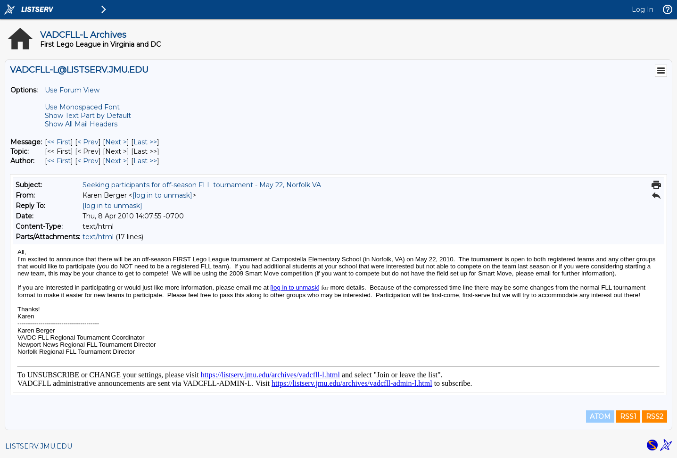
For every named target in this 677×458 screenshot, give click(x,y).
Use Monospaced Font (82, 107)
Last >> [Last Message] (145, 142)
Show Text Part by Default (88, 115)
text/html (98, 237)
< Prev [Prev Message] (88, 142)
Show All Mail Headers (81, 124)
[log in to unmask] (162, 195)
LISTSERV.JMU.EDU (38, 446)
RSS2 (654, 416)
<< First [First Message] (59, 142)
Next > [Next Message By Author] (116, 161)
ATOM (600, 416)
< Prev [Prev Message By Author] (88, 161)
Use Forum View (72, 90)
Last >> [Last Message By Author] (145, 161)
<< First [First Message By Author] (59, 161)
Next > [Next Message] (116, 142)
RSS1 (628, 416)
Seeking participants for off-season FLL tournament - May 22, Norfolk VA (202, 185)
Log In (642, 9)
